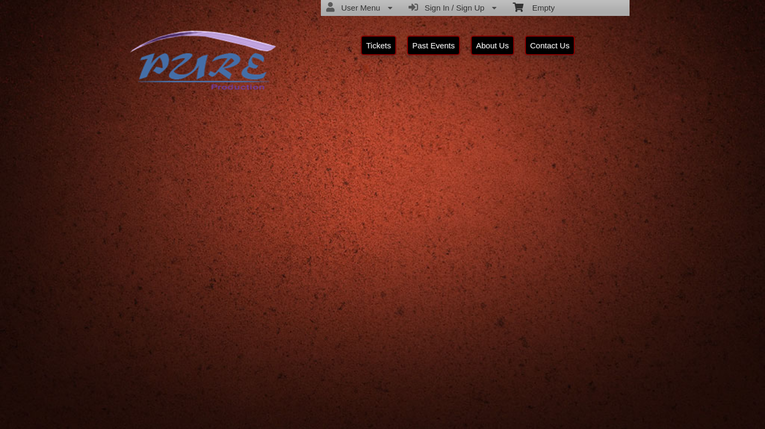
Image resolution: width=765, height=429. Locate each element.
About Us (492, 45)
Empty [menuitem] (534, 7)
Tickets (378, 45)
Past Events (433, 45)
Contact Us (550, 45)
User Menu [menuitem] (359, 7)
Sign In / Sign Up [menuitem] (453, 7)
